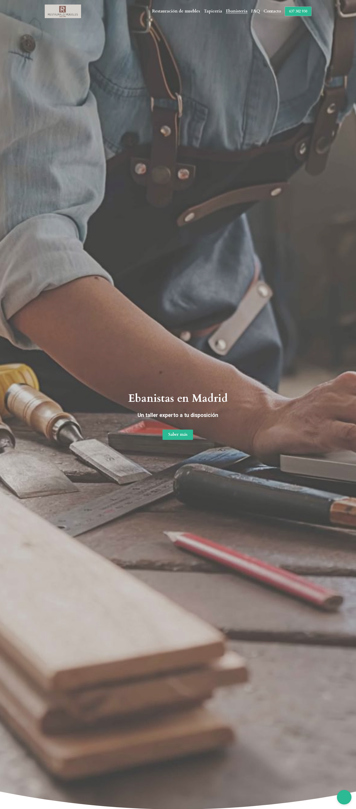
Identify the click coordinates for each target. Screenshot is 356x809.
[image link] (63, 11)
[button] (344, 797)
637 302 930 (298, 11)
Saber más (178, 434)
